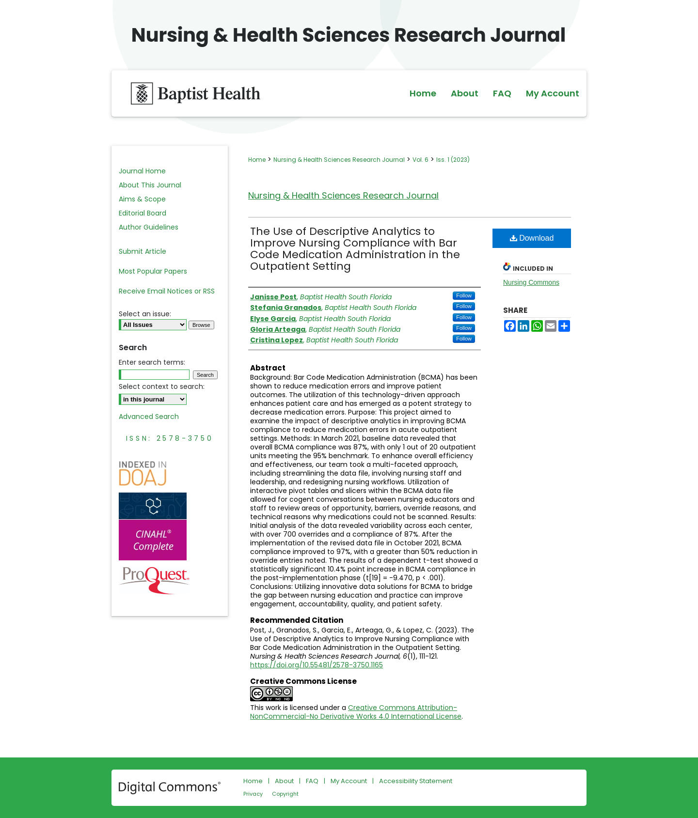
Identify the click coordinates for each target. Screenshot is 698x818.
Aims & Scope (142, 199)
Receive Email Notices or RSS (167, 291)
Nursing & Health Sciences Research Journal (339, 159)
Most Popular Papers (153, 271)
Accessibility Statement (415, 781)
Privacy (253, 794)
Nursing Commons (531, 282)
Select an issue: (145, 314)
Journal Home (142, 171)
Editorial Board (142, 213)
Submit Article (142, 251)
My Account (349, 781)
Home (257, 159)
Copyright (285, 794)
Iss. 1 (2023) (453, 159)
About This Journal (150, 185)
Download (532, 238)
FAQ (312, 781)
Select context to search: (162, 386)
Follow (464, 295)
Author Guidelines (148, 227)
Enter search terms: (152, 362)
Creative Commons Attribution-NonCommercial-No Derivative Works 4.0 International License (355, 712)
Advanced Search (149, 416)
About (284, 781)
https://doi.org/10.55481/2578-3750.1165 (316, 665)
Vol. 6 (420, 159)
